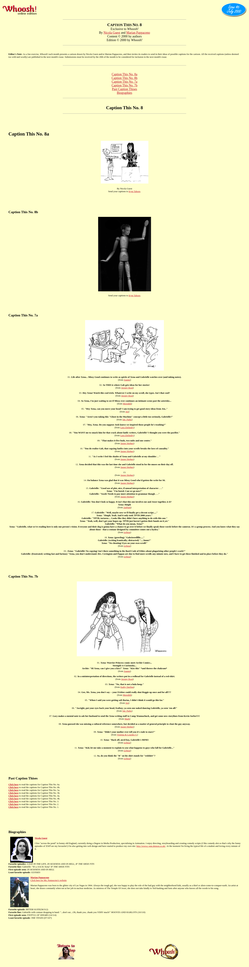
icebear (127, 532)
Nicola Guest (111, 32)
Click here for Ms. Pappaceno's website (48, 880)
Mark (127, 718)
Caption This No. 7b (124, 85)
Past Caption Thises (124, 89)
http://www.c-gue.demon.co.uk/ (150, 846)
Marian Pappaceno (138, 32)
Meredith (127, 403)
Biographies (124, 93)
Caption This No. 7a (124, 81)
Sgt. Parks (127, 419)
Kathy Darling (127, 687)
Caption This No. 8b (124, 78)
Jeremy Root (127, 387)
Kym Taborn (134, 191)
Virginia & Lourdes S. (127, 734)
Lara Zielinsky (127, 427)
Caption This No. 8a (124, 74)
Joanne (127, 380)
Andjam (127, 507)
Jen (126, 411)
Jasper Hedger (127, 443)
